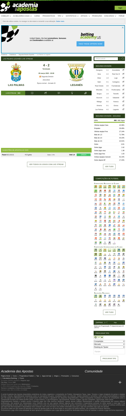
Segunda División (46, 77)
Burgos (99, 94)
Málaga (99, 102)
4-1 (107, 82)
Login (120, 8)
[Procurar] (122, 58)
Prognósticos (49, 16)
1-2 (107, 98)
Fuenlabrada (116, 86)
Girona (116, 105)
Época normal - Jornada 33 (46, 83)
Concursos (110, 16)
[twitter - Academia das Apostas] (91, 377)
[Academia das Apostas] (87, 382)
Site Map (4, 382)
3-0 (107, 86)
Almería (99, 105)
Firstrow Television (104, 408)
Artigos (85, 16)
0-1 (107, 105)
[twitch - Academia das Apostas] (87, 377)
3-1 (107, 90)
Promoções (97, 16)
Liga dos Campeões (88, 399)
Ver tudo (109, 166)
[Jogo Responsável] (34, 413)
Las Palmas (16, 85)
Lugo (116, 78)
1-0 (107, 78)
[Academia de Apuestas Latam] (106, 382)
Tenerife (116, 94)
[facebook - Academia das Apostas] (101, 377)
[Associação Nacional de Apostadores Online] (23, 414)
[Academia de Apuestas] (101, 382)
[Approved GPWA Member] (16, 414)
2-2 (107, 74)
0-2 (107, 102)
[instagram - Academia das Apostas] (106, 377)
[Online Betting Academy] (96, 382)
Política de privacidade (23, 388)
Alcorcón (99, 98)
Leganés (76, 85)
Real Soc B (116, 74)
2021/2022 (46, 80)
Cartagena (115, 82)
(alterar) (96, 327)
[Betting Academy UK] (110, 382)
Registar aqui (25, 380)
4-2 (107, 109)
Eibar (99, 78)
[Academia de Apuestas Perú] (115, 382)
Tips (61, 16)
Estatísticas (72, 16)
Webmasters (26, 384)
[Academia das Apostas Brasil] (91, 382)
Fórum (121, 16)
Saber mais (60, 21)
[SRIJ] (43, 414)
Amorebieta (116, 70)
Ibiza (99, 74)
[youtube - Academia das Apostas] (96, 377)
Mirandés (99, 90)
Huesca (116, 102)
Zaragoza (99, 70)
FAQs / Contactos (32, 386)
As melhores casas (22, 16)
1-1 (107, 70)
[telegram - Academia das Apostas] (110, 377)
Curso (37, 16)
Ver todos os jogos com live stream (46, 164)
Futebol (69, 394)
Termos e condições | (8, 388)
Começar (6, 16)
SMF (14, 382)
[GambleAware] (7, 414)
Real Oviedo (99, 86)
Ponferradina (116, 90)
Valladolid (116, 98)
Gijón (99, 82)
